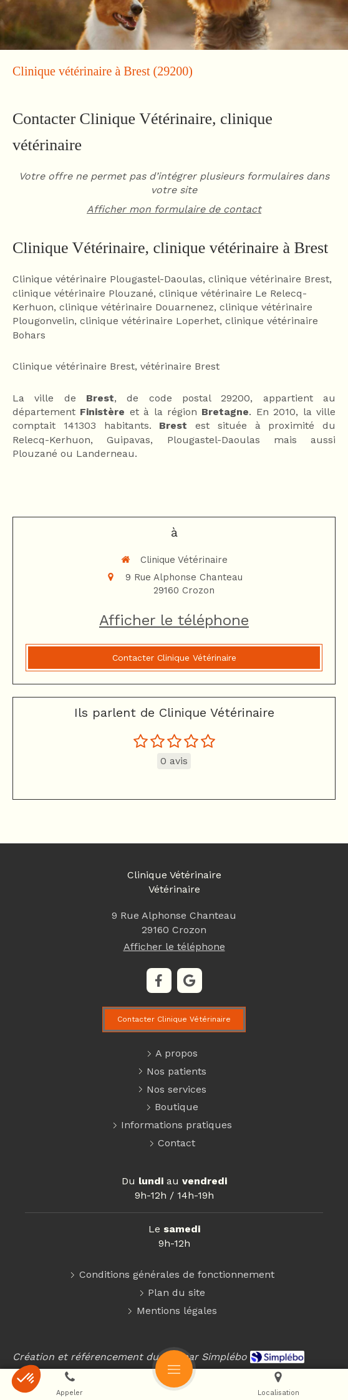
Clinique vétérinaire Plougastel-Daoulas (107, 279)
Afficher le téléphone (174, 620)
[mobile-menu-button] (174, 1369)
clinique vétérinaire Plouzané (82, 293)
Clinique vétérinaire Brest (73, 366)
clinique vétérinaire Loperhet (150, 321)
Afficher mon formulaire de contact (174, 209)
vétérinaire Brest (180, 366)
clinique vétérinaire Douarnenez (136, 307)
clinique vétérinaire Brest (268, 279)
